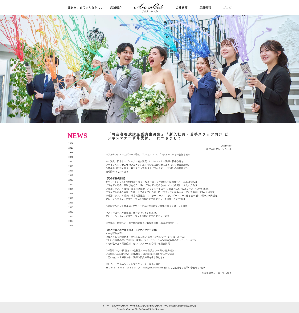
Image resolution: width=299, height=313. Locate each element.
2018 (70, 170)
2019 (70, 166)
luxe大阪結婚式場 (171, 305)
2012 (70, 198)
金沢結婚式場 (156, 305)
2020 (70, 161)
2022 (70, 152)
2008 (70, 216)
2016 (70, 180)
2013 (70, 193)
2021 (70, 157)
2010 (70, 207)
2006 (70, 225)
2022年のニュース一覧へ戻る (216, 273)
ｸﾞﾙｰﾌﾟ (106, 305)
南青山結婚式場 (188, 305)
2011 (70, 202)
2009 (70, 212)
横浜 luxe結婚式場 (120, 305)
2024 (70, 143)
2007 (70, 221)
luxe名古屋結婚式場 (139, 305)
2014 (70, 189)
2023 (70, 147)
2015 (70, 184)
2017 (70, 175)
